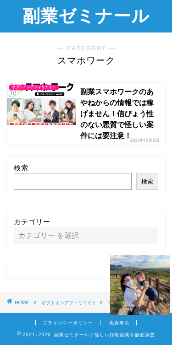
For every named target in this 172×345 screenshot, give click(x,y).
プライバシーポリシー (68, 322)
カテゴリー (32, 222)
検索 (21, 168)
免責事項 (119, 322)
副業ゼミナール (86, 16)
